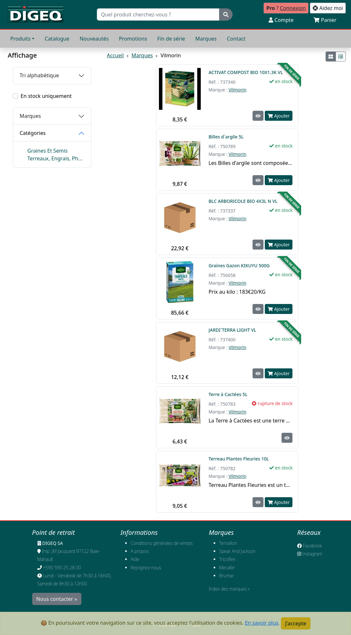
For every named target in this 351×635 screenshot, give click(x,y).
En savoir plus (261, 622)
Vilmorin (237, 90)
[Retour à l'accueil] (35, 14)
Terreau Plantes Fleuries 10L (239, 459)
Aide (135, 559)
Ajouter (279, 116)
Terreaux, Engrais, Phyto (56, 158)
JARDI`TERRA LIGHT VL (232, 330)
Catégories (33, 133)
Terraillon (228, 543)
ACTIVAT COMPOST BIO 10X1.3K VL (245, 72)
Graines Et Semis (47, 150)
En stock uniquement (46, 96)
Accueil (115, 55)
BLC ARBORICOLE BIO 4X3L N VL (242, 201)
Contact (236, 38)
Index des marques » (229, 589)
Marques (206, 38)
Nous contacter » (56, 598)
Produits (20, 38)
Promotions (133, 38)
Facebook (309, 546)
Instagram (309, 554)
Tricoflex (227, 559)
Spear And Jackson (237, 551)
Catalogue (57, 38)
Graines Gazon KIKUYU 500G (239, 265)
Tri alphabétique (39, 75)
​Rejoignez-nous (146, 567)
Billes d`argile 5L (226, 137)
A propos (140, 551)
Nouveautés (93, 38)
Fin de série (171, 38)
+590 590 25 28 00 (62, 567)
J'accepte (295, 623)
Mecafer (227, 567)
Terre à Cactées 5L (228, 394)
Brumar (226, 576)
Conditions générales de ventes (162, 543)
